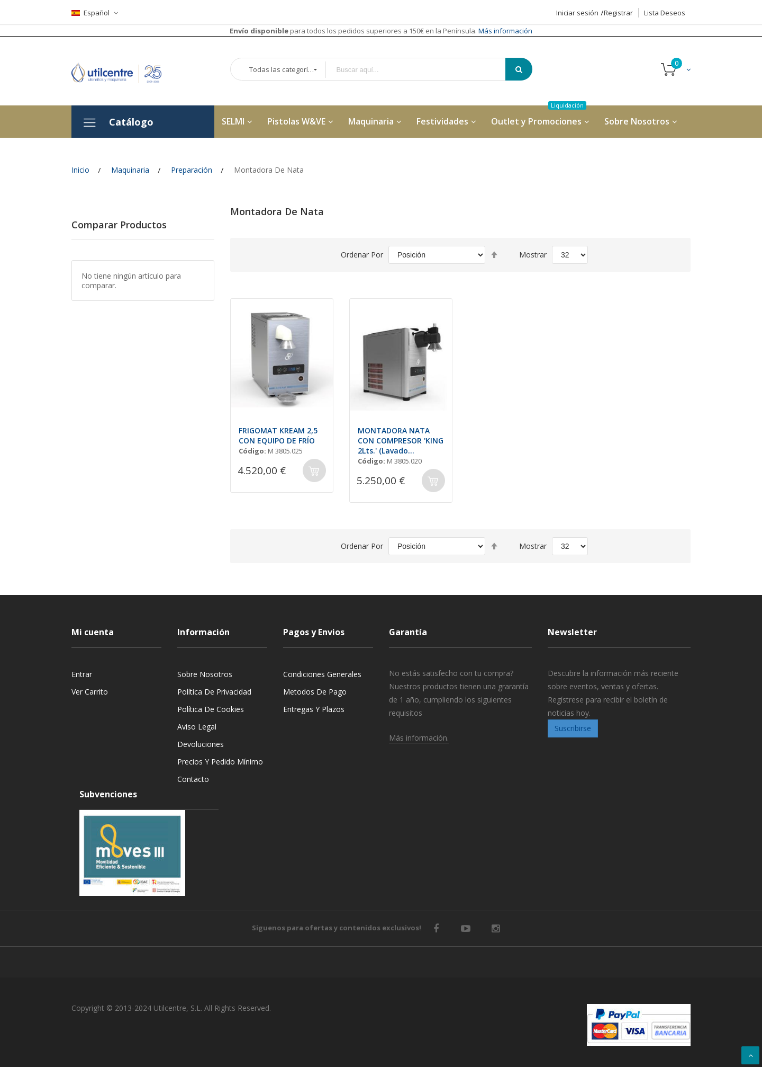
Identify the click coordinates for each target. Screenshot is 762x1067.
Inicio (80, 170)
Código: (252, 451)
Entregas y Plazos (313, 709)
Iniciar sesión (577, 12)
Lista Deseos (664, 12)
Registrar (618, 12)
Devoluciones (200, 744)
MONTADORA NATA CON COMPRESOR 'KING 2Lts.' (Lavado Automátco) (400, 440)
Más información (504, 30)
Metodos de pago (315, 692)
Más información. (419, 738)
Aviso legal (196, 727)
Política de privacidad (214, 692)
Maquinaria (130, 170)
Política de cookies (210, 709)
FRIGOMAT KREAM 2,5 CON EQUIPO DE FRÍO (278, 435)
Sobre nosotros (204, 674)
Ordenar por (362, 255)
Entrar (81, 674)
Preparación (191, 170)
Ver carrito (89, 692)
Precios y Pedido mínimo (220, 762)
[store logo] (124, 71)
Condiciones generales (322, 674)
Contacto (193, 779)
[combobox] (423, 69)
